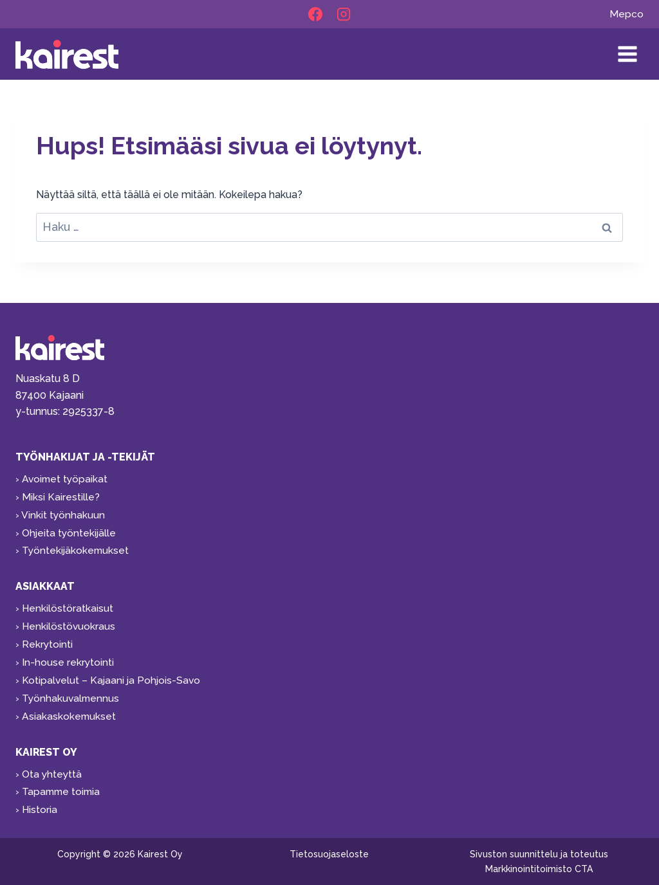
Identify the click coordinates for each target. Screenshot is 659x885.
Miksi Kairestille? (61, 488)
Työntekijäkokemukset (76, 544)
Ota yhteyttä (52, 772)
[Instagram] (344, 14)
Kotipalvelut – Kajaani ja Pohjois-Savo (112, 676)
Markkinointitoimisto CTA (539, 869)
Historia (40, 809)
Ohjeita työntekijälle (70, 526)
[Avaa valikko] (627, 54)
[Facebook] (315, 14)
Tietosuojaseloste (329, 854)
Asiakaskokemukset (69, 713)
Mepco (626, 14)
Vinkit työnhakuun (63, 507)
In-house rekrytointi (68, 658)
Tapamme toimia (63, 791)
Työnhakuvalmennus (72, 695)
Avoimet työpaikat (66, 470)
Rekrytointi (47, 640)
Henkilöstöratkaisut (68, 602)
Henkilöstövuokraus (69, 621)
